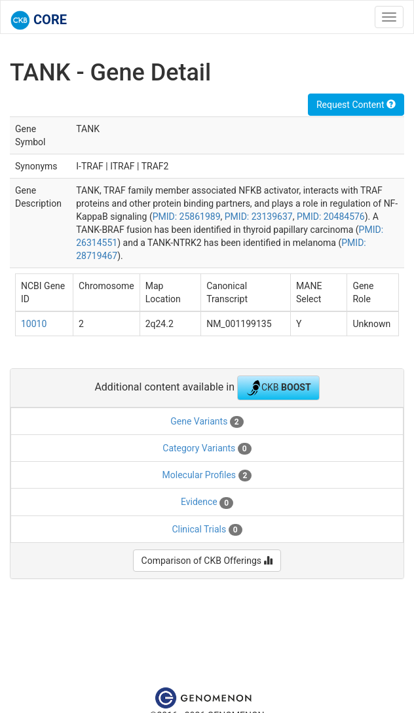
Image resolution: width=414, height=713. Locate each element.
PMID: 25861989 (187, 216)
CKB (278, 388)
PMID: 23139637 (259, 216)
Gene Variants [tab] (206, 422)
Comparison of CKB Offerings (207, 560)
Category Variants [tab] (206, 449)
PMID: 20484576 (331, 216)
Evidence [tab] (207, 502)
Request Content (356, 104)
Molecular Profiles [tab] (207, 475)
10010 (34, 324)
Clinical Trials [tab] (207, 530)
